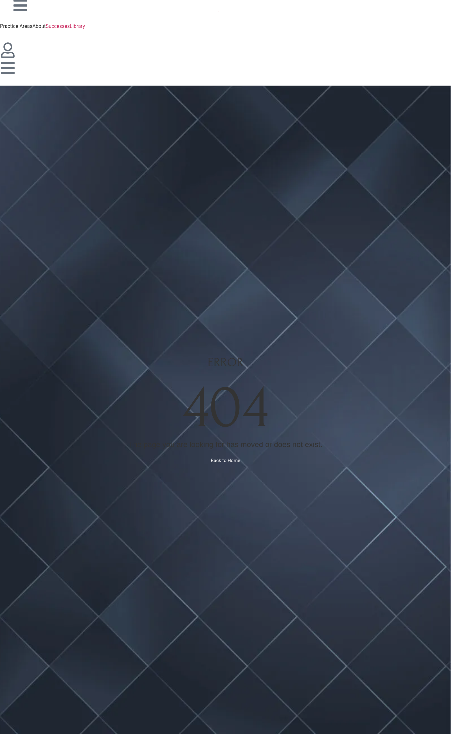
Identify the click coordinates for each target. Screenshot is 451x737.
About (39, 26)
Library (77, 26)
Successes (58, 26)
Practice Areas (16, 26)
